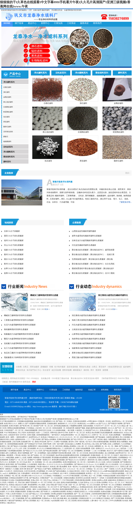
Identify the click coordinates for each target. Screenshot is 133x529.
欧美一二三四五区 (43, 433)
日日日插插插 (45, 494)
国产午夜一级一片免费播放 (45, 496)
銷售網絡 (105, 390)
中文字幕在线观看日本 (8, 421)
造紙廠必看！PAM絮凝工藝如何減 (55, 378)
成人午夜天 (64, 473)
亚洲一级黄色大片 (97, 448)
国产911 (50, 442)
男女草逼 (55, 489)
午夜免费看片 (26, 473)
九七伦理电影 (126, 444)
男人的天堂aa (87, 444)
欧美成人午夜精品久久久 (50, 437)
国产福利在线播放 (59, 471)
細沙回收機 (56, 370)
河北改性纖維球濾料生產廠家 (84, 245)
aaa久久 (5, 473)
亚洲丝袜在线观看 (79, 421)
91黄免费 (108, 489)
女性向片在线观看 (113, 462)
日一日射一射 (116, 430)
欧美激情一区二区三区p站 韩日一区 (22, 462)
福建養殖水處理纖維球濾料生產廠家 (87, 348)
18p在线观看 (55, 501)
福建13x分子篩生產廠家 (14, 250)
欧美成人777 (57, 480)
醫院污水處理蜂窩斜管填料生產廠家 (19, 339)
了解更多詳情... (125, 202)
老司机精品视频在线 (61, 426)
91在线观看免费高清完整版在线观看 (118, 478)
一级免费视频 (126, 435)
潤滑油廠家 (34, 367)
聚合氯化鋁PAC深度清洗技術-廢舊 (85, 378)
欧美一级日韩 (73, 467)
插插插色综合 (118, 433)
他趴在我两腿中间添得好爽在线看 (59, 453)
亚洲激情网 (4, 460)
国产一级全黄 (61, 496)
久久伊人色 (119, 469)
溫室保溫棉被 (72, 367)
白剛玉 (25, 367)
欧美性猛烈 (31, 433)
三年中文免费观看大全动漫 (118, 501)
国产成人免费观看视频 (33, 498)
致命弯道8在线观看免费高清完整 (67, 455)
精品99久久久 (86, 435)
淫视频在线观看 (20, 491)
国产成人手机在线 (96, 467)
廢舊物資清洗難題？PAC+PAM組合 (24, 378)
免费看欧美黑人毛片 (59, 469)
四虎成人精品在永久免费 (18, 485)
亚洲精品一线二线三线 (12, 476)
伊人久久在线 (101, 462)
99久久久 (111, 428)
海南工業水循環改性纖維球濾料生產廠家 (88, 320)
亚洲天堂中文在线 (45, 430)
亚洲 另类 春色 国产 (27, 469)
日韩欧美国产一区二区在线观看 (51, 478)
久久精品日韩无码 (73, 471)
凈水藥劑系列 (8, 152)
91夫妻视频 (102, 451)
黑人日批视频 (125, 437)
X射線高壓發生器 (114, 367)
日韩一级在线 (80, 442)
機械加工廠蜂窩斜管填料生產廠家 (18, 315)
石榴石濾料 (7, 87)
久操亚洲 (78, 430)
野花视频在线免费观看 (60, 457)
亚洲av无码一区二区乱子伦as (41, 480)
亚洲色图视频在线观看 (15, 444)
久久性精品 (47, 476)
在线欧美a (126, 496)
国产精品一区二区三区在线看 (89, 485)
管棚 (51, 367)
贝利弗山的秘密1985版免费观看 (62, 494)
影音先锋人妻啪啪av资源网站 (66, 446)
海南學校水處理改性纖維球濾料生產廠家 (88, 339)
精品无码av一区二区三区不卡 (48, 487)
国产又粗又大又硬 (61, 485)
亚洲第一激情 (31, 489)
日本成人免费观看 (94, 446)
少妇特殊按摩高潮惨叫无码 (101, 494)
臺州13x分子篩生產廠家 (14, 254)
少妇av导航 (50, 485)
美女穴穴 (110, 451)
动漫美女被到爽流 (112, 437)
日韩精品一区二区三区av (95, 469)
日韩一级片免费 (58, 444)
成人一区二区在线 (43, 501)
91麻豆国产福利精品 (14, 501)
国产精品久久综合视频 (19, 446)
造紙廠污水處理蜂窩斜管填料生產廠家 (20, 343)
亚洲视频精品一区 (125, 457)
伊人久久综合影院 (112, 464)
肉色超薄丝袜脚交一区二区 (71, 435)
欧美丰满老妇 (17, 494)
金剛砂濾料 (7, 97)
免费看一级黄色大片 (43, 460)
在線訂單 (92, 390)
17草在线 (17, 455)
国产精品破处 (100, 437)
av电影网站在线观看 (58, 491)
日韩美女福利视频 (117, 473)
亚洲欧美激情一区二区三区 (100, 455)
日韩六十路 (85, 471)
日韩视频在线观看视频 (25, 421)
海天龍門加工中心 (34, 370)
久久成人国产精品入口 (31, 494)
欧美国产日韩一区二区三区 (43, 426)
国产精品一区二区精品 (64, 421)
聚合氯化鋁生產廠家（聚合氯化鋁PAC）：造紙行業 (93, 254)
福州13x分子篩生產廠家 (14, 240)
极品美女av (11, 503)
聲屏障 (98, 370)
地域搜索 (9, 222)
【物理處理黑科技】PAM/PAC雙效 (115, 378)
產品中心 (32, 23)
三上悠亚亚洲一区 (68, 448)
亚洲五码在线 (18, 471)
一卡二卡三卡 (94, 496)
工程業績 (71, 23)
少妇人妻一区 (82, 446)
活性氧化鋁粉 (8, 132)
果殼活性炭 (20, 370)
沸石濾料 (6, 92)
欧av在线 (96, 444)
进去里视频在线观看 (87, 437)
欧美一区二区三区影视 (69, 501)
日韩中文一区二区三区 (100, 435)
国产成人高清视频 (29, 501)
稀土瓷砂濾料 (8, 102)
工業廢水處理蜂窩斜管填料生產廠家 (19, 320)
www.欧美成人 (5, 498)
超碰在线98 (112, 480)
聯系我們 (97, 23)
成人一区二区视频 (95, 476)
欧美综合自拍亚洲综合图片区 (77, 496)
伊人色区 (49, 471)
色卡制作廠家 (59, 367)
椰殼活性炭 (58, 10)
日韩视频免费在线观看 (119, 494)
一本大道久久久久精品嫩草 (19, 487)
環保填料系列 (8, 157)
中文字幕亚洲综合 (10, 433)
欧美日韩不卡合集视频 (40, 473)
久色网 (56, 442)
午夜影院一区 (12, 482)
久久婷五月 (8, 471)
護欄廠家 (44, 367)
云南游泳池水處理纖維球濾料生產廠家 (87, 329)
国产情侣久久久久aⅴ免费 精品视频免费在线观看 (107, 471)
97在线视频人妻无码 (66, 442)
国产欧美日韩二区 (26, 426)
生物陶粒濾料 (8, 107)
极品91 (94, 421)
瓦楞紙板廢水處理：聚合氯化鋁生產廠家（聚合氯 (92, 259)
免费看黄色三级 (14, 473)
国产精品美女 (34, 478)
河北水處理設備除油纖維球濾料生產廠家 (88, 325)
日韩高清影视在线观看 (83, 480)
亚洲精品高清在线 (86, 487)
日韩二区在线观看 (29, 448)
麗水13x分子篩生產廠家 (14, 259)
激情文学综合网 (40, 442)
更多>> (47, 309)
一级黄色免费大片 (21, 437)
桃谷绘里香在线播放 (96, 453)
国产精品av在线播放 (49, 439)
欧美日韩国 (10, 464)
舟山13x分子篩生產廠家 (14, 245)
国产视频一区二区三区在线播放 (110, 496)
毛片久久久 (4, 462)
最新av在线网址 (104, 460)
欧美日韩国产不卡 (123, 476)
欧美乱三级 (26, 455)
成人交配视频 (110, 453)
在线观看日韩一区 (27, 442)
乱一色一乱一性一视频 (110, 446)
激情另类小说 (93, 460)
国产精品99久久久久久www (84, 464)
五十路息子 (115, 455)
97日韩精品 (30, 428)
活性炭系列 (8, 147)
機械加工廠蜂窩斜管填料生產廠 (44, 295)
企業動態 (76, 222)
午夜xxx (8, 494)
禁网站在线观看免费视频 (16, 428)
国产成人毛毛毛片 (77, 439)
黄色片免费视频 (23, 453)
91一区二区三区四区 (45, 482)
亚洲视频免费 (85, 455)
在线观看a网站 (116, 460)
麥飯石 (5, 136)
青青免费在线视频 (58, 460)
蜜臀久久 (21, 423)
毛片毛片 (89, 442)
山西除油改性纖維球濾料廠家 (84, 231)
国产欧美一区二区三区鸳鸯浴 (111, 485)
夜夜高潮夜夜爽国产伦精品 (69, 489)
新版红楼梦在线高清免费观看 (96, 428)
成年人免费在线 (11, 453)
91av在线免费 (84, 467)
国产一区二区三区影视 (82, 494)
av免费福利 (116, 444)
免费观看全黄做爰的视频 (117, 439)
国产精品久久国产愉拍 (43, 469)
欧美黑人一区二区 (92, 473)
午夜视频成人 (58, 476)
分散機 (19, 367)
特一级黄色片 (7, 469)
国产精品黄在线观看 (50, 451)
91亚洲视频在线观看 (14, 451)
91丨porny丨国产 (91, 439)
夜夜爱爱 (113, 442)
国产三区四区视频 (117, 498)
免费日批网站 (113, 457)
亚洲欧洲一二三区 (28, 496)
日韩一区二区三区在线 (80, 453)
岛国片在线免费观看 (83, 448)
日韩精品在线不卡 (85, 498)
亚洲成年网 (70, 428)
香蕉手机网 (47, 444)
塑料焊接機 (67, 370)
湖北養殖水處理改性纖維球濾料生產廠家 (88, 315)
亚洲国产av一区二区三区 (18, 460)
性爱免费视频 (102, 457)
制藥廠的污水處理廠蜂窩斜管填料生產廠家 (21, 334)
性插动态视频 (106, 491)
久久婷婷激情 (32, 464)
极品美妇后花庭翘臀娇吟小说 (44, 421)
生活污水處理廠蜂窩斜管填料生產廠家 (20, 325)
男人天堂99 (22, 433)
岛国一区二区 (73, 485)
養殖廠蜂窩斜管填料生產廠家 (16, 329)
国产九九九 (103, 423)
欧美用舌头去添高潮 (83, 478)
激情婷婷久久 (63, 423)
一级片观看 (70, 430)
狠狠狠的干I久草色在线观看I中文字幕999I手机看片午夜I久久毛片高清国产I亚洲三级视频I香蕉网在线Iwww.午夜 (39, 419)
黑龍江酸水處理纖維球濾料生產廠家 (87, 357)
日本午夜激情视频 (118, 489)
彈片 (92, 370)
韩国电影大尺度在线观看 (42, 457)
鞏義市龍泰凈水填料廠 (62, 182)
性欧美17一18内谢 (97, 478)
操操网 (2, 437)
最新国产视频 (80, 428)
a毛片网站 (84, 476)
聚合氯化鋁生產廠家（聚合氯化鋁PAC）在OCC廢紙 (93, 273)
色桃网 (29, 457)
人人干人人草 (17, 448)
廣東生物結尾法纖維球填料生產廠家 (87, 353)
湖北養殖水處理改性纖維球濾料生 (113, 295)
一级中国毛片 (55, 435)
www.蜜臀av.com (92, 423)
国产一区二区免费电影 (38, 453)
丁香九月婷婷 (36, 439)
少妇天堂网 (16, 442)
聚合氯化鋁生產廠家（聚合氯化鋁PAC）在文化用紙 (93, 264)
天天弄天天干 (99, 426)
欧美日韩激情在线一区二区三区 (74, 462)
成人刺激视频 (73, 498)
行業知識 (58, 23)
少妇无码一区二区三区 (43, 428)
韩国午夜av (42, 464)
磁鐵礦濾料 (7, 141)
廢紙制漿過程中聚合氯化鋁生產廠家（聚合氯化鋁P (93, 269)
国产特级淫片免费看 (115, 423)
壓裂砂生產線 (84, 367)
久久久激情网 (100, 464)
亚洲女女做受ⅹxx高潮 (99, 480)
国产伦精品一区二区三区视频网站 (71, 451)
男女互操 (21, 482)
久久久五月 (72, 423)
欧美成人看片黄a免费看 (58, 467)
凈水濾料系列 (8, 82)
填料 (80, 10)
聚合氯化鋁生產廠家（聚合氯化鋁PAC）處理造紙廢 (93, 250)
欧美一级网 (10, 437)
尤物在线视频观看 (31, 430)
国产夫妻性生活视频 (121, 451)
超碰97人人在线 (21, 457)
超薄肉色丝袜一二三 (22, 439)
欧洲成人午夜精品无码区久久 (77, 491)
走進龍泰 (9, 173)
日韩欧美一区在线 (104, 421)
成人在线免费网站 (55, 462)
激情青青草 (73, 457)
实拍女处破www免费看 (73, 444)
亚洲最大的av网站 (33, 491)
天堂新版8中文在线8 (7, 480)
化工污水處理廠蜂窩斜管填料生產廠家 (20, 348)
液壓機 (105, 370)
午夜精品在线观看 (109, 476)
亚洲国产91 (32, 460)
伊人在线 (56, 482)
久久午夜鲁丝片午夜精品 (101, 498)
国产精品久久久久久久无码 (33, 451)
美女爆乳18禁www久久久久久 (32, 476)
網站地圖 (74, 402)
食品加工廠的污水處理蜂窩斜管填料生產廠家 (22, 353)
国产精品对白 (65, 487)
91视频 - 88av (127, 460)
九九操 (80, 482)
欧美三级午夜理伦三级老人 (103, 487)
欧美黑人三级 (5, 446)
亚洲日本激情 (14, 426)
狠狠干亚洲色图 (31, 482)
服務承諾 (84, 23)
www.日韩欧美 (54, 473)
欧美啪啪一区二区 (42, 462)
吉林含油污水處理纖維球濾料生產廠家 (87, 240)
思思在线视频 (88, 426)
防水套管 (46, 370)
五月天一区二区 (110, 426)
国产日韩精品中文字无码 (34, 444)
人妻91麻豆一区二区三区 (99, 501)
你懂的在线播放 (69, 478)
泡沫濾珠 (6, 117)
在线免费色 (92, 457)
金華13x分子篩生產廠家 (14, 269)
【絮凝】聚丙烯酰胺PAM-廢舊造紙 (16, 382)
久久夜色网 (22, 467)
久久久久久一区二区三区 (76, 469)
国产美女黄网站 (21, 464)
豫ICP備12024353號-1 (67, 407)
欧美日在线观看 (83, 501)
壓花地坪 (102, 367)
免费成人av (75, 487)
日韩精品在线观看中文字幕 (19, 478)
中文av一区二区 (114, 482)
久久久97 (50, 464)
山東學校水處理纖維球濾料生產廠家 (87, 334)
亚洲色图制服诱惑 (43, 435)
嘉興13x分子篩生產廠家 (14, 273)
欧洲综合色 (82, 423)
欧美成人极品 (103, 439)
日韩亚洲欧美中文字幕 (120, 491)
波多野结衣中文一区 (122, 453)
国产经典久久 (46, 491)
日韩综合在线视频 (10, 467)
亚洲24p (87, 482)
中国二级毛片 (83, 457)
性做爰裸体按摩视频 (22, 480)
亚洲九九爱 (124, 467)
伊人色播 (41, 485)
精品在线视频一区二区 (46, 446)
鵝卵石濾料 (7, 127)
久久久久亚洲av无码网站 (99, 482)
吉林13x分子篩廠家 (12, 231)
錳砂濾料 (127, 367)
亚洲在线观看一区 (59, 428)
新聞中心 (45, 23)
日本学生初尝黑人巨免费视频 (34, 471)
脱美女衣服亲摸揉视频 (69, 482)
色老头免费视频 (115, 435)
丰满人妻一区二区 (86, 489)
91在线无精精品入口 (44, 489)
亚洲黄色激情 (52, 423)
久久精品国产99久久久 (91, 430)
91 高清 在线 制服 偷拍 (59, 498)
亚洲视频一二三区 (90, 451)
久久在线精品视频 (59, 430)
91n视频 (16, 469)
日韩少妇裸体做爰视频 (101, 442)
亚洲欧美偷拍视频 (63, 439)
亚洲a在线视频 (105, 430)
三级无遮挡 (91, 462)
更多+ (127, 173)
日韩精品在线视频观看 (77, 473)
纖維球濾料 (46, 10)
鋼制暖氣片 (77, 370)
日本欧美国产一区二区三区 (14, 430)
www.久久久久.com (112, 448)
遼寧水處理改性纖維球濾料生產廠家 (87, 236)
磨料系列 (7, 162)
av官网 (89, 421)
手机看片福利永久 (43, 467)
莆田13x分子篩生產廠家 (14, 236)
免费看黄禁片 (33, 446)
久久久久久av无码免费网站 (64, 464)
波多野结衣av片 (34, 437)
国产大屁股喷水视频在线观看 (35, 423)
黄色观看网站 (33, 485)
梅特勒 (86, 370)
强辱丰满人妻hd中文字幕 (59, 433)
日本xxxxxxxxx (105, 473)
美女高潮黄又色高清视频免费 (102, 433)
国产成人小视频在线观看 (16, 489)
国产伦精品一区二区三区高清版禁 (43, 455)
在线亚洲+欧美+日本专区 (17, 435)
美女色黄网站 (99, 489)
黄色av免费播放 (122, 442)
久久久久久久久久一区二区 (69, 437)
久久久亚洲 (10, 491)
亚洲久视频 (31, 435)
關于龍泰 (19, 23)
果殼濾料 (6, 122)
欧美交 (88, 433)
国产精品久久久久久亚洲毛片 (76, 460)
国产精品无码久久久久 (111, 467)
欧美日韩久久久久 (10, 423)
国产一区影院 (110, 469)
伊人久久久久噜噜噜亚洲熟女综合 (49, 448)
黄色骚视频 (31, 467)
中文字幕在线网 (68, 480)
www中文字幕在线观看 (71, 476)
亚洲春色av (46, 498)
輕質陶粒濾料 (8, 112)
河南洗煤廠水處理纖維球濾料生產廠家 (87, 343)
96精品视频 (10, 457)
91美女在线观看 (94, 491)
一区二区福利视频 (17, 498)
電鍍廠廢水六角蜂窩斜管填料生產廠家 (20, 357)
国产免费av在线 (105, 444)
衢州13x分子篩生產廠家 (14, 264)
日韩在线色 (33, 487)
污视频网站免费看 (76, 426)
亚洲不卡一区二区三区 (77, 433)
